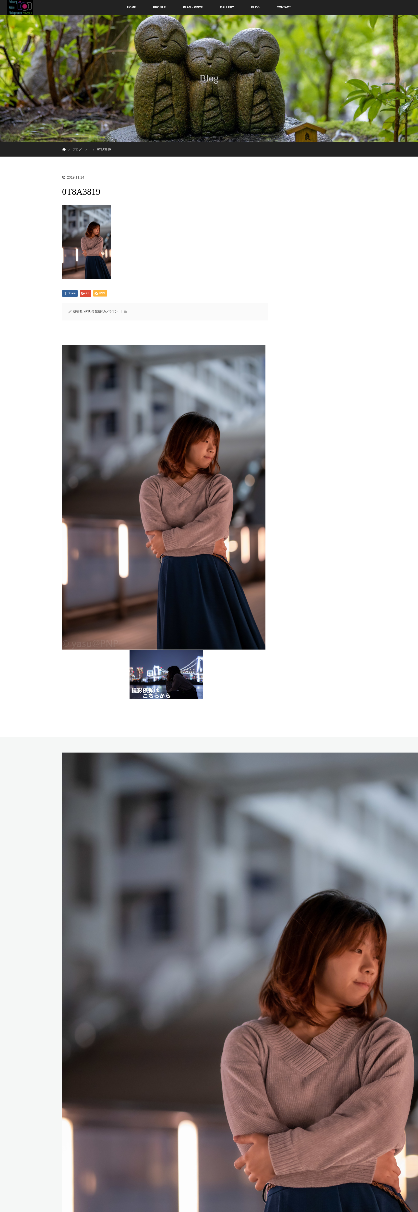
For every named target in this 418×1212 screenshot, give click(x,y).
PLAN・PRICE (193, 7)
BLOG (255, 7)
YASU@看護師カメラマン (101, 311)
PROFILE (159, 7)
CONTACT (284, 7)
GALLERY (227, 7)
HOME (131, 7)
